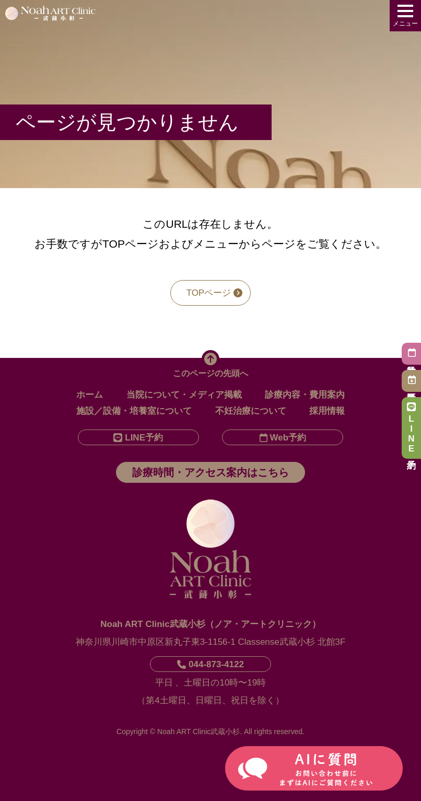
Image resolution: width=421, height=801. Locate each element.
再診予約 (411, 379)
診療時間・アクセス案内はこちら (210, 472)
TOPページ (214, 293)
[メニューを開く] (405, 15)
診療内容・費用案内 (305, 395)
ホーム (89, 395)
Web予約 (283, 438)
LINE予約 (411, 428)
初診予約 (411, 352)
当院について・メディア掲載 (184, 395)
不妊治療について (250, 411)
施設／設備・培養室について (134, 411)
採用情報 (327, 411)
